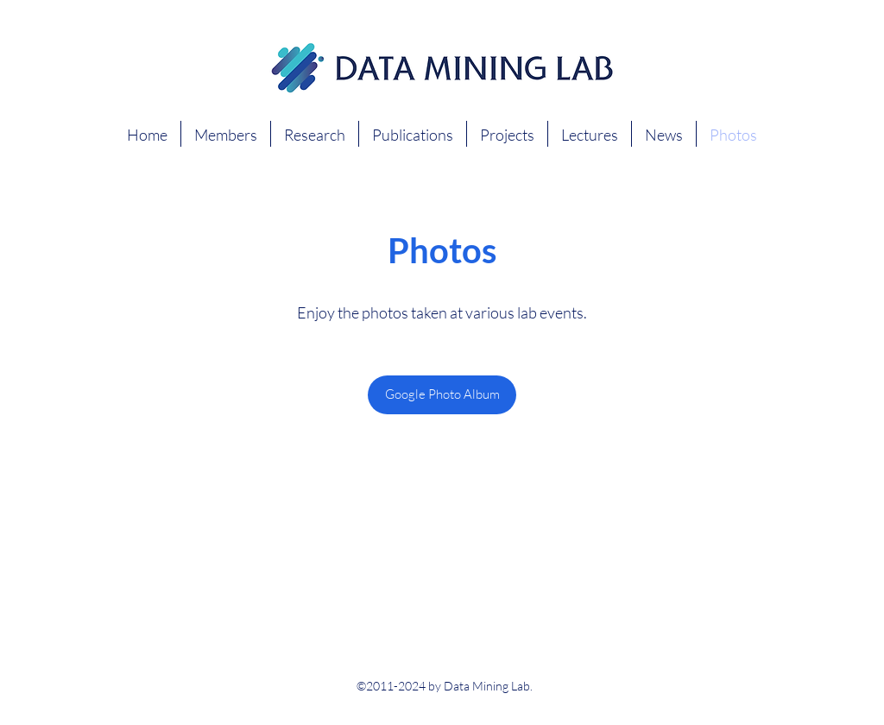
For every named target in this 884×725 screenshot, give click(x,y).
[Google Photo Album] (442, 394)
